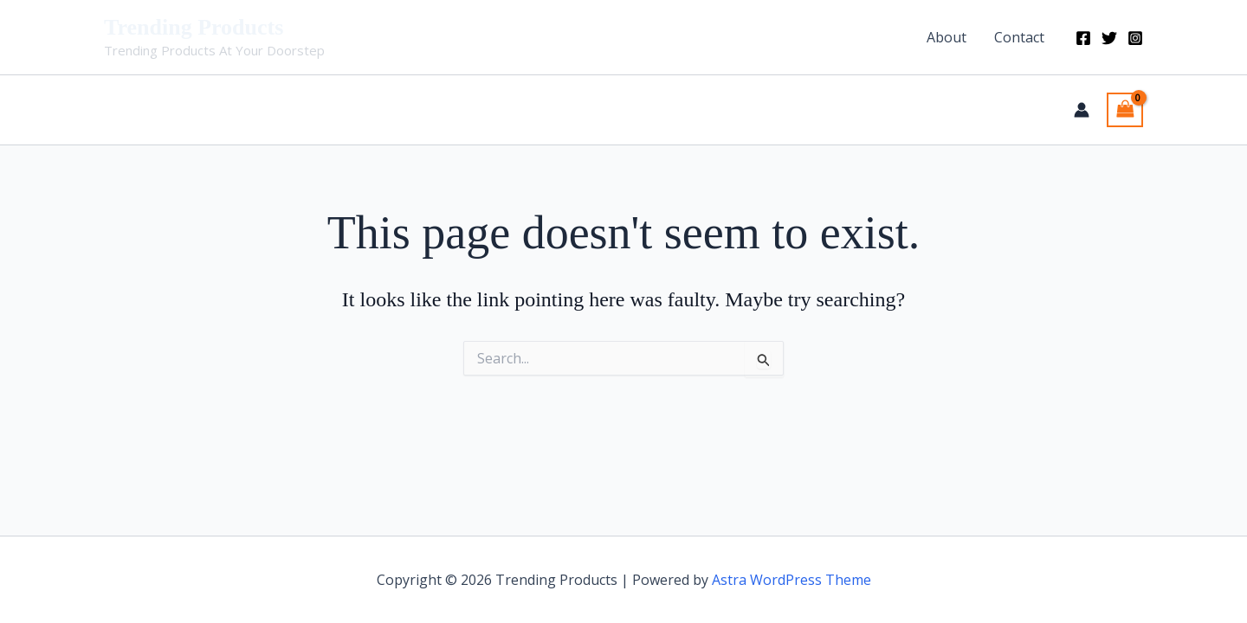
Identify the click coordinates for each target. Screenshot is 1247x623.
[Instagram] (1135, 38)
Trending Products (193, 27)
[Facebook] (1083, 38)
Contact (1019, 37)
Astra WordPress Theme (791, 579)
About (946, 37)
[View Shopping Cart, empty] (1125, 110)
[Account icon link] (1081, 110)
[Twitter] (1109, 38)
